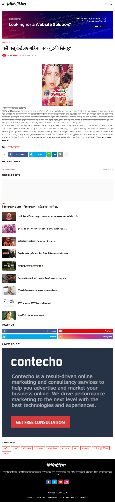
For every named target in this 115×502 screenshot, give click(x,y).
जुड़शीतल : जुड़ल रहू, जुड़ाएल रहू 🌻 (31, 266)
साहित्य (96, 448)
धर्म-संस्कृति (27, 448)
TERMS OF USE (54, 497)
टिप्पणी (15, 448)
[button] (3, 3)
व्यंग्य (76, 448)
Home (4, 43)
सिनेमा (11, 43)
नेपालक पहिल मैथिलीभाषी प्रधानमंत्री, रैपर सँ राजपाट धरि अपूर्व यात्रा (42, 278)
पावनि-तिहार (52, 448)
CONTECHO (62, 493)
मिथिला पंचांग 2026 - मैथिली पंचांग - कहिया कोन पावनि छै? (30, 206)
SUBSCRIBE (40, 497)
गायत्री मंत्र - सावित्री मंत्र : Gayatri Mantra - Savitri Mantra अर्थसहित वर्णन (48, 216)
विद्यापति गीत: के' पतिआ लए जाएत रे (31, 315)
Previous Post (9, 170)
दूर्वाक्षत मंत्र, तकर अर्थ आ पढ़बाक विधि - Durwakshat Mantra (42, 229)
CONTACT (84, 497)
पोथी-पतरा (65, 448)
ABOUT (30, 497)
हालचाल (16, 147)
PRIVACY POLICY (70, 497)
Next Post (107, 170)
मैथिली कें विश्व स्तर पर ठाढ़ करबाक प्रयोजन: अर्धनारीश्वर (38, 290)
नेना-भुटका (39, 448)
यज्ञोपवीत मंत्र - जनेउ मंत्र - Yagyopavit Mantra (37, 241)
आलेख (6, 448)
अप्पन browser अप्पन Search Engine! (34, 303)
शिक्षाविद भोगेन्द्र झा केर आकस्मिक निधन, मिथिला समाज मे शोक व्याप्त (43, 253)
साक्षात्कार (85, 448)
